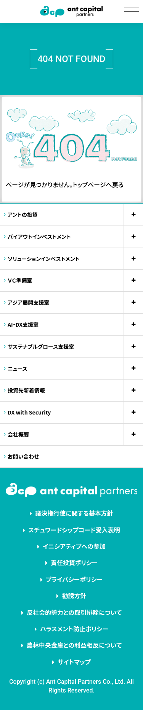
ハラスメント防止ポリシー (74, 628)
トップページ (89, 184)
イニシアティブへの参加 (74, 546)
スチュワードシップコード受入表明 (74, 529)
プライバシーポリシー (74, 579)
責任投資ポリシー (74, 562)
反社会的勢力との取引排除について (74, 612)
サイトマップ (74, 661)
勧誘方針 (74, 595)
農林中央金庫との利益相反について (74, 645)
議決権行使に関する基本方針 (74, 513)
